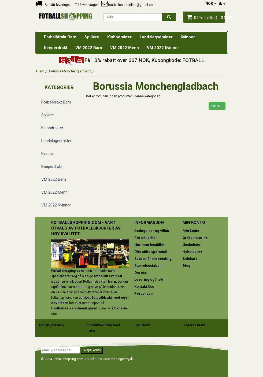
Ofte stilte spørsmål (150, 252)
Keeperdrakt (51, 166)
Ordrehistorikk (195, 238)
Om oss (140, 273)
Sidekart (190, 259)
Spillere (47, 115)
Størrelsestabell (148, 266)
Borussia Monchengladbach (69, 71)
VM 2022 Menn (54, 192)
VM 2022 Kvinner (56, 205)
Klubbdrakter (52, 127)
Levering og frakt (148, 280)
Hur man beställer (149, 245)
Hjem (40, 71)
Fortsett (217, 106)
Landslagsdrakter (56, 140)
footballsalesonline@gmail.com (128, 5)
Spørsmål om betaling (153, 259)
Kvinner (47, 153)
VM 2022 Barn (53, 179)
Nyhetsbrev (192, 252)
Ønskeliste (191, 245)
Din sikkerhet (145, 238)
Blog (186, 266)
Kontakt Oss (144, 286)
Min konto (191, 231)
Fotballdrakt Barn (56, 102)
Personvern (144, 293)
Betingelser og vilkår (152, 231)
